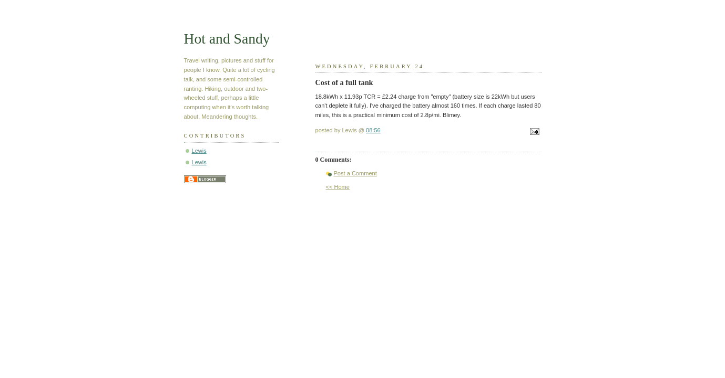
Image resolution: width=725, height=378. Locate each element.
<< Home (338, 187)
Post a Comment (355, 173)
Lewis (199, 151)
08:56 (373, 130)
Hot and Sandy (227, 38)
